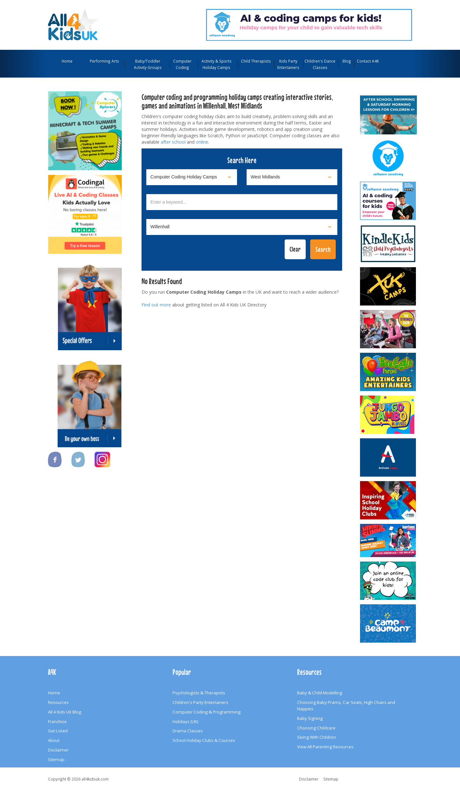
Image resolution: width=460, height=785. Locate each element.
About (53, 740)
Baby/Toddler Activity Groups (148, 64)
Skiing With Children (316, 737)
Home (67, 61)
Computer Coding (182, 64)
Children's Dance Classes (319, 64)
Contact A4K (368, 61)
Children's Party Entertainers (200, 702)
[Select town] (241, 227)
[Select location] (292, 177)
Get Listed (58, 731)
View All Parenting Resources (325, 747)
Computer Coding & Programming (206, 712)
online (202, 142)
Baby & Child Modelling (319, 693)
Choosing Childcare (316, 728)
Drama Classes (187, 731)
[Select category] (191, 177)
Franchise (57, 721)
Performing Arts (104, 61)
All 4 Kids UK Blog (64, 712)
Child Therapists (256, 61)
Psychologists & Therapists (198, 693)
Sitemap (56, 759)
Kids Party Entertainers (288, 64)
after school (173, 142)
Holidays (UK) (185, 721)
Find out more (156, 305)
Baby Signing (310, 718)
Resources (58, 702)
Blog (346, 61)
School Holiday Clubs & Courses (203, 740)
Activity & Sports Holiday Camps (217, 64)
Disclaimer (58, 750)
